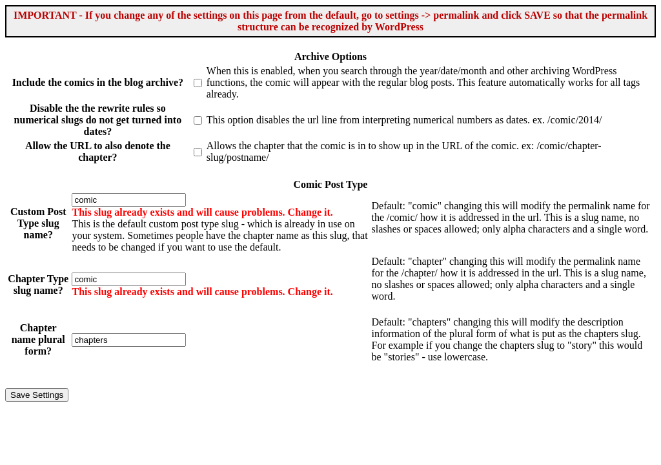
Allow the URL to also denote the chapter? (97, 151)
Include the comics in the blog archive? (97, 82)
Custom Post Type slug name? (38, 223)
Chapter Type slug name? (38, 284)
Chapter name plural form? (38, 339)
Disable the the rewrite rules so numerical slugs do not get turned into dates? (98, 120)
